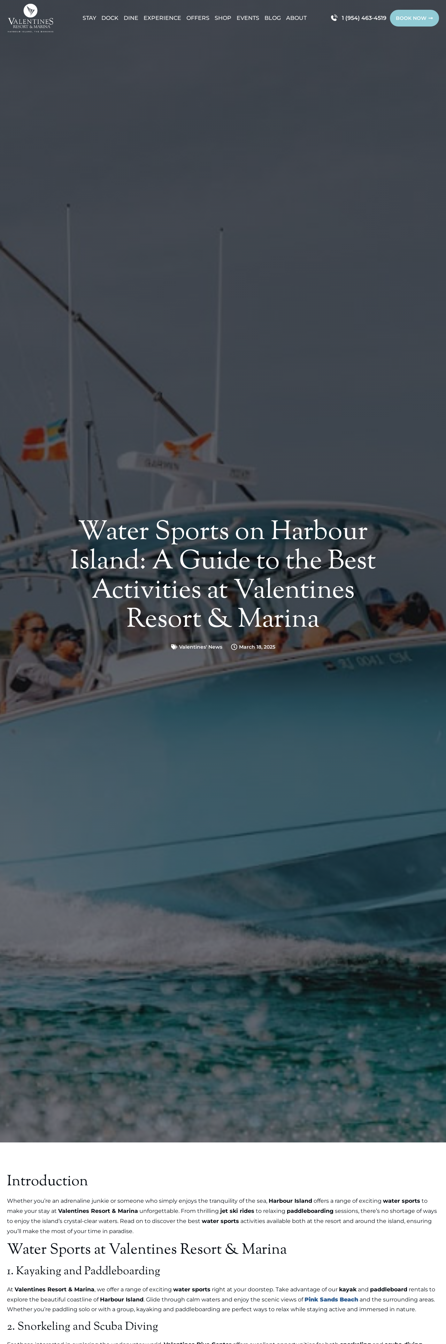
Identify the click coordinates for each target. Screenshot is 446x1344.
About (296, 18)
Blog (272, 18)
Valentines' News (200, 647)
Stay (89, 18)
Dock (109, 18)
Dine (131, 18)
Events (248, 18)
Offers (197, 18)
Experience (162, 18)
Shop (223, 18)
